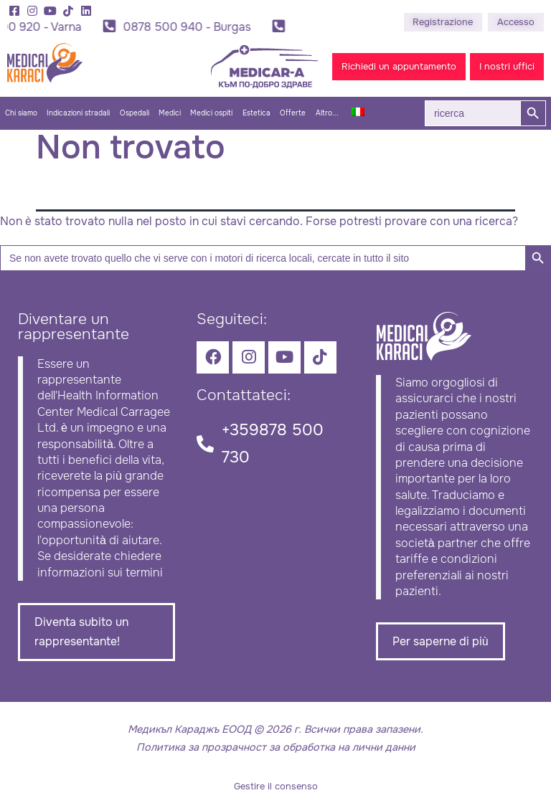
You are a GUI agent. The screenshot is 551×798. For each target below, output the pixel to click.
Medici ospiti (211, 113)
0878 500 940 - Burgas (189, 26)
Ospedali (134, 113)
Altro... (327, 113)
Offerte (293, 113)
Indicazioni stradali (78, 113)
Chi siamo (21, 113)
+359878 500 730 (273, 443)
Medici (170, 113)
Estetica (256, 113)
